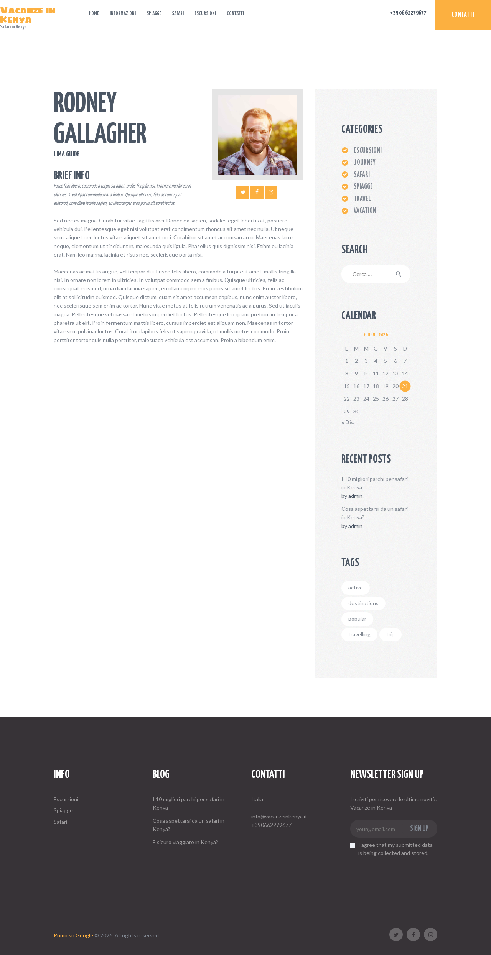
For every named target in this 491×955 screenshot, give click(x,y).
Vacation (365, 210)
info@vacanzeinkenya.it (279, 816)
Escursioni (66, 799)
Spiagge (363, 186)
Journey (365, 162)
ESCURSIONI (368, 150)
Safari (362, 174)
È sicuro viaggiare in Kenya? (185, 842)
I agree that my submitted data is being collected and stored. (395, 848)
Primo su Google (73, 935)
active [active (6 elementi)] (355, 587)
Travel (362, 199)
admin (355, 495)
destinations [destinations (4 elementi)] (363, 603)
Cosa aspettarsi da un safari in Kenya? (374, 512)
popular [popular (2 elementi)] (357, 618)
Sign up (419, 828)
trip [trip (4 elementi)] (390, 634)
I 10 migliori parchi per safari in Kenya (374, 483)
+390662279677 (271, 825)
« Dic (347, 422)
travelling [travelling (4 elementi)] (359, 634)
